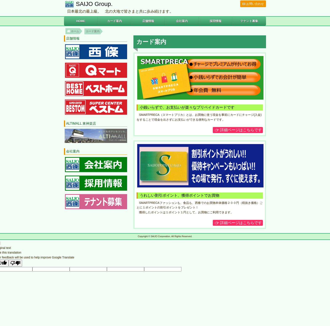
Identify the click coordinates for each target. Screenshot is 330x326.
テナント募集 (249, 21)
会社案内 (182, 21)
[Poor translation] (15, 263)
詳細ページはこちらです (241, 130)
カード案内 (114, 21)
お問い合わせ (255, 3)
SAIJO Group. (93, 4)
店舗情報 (148, 21)
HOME (80, 21)
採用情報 (215, 21)
